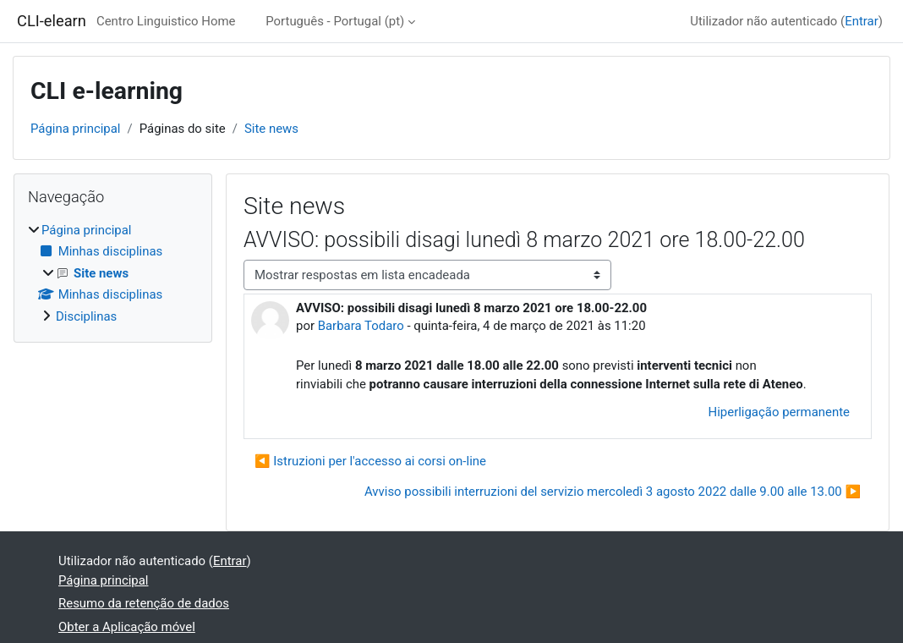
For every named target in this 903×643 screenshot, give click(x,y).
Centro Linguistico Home (166, 21)
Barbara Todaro (361, 325)
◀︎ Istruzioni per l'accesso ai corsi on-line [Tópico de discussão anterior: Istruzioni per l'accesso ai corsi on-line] (370, 461)
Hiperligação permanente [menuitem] (779, 412)
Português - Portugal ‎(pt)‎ (334, 21)
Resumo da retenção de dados (143, 603)
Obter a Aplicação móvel (126, 627)
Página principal (75, 128)
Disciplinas (86, 316)
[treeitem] (113, 273)
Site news (271, 128)
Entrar (861, 21)
